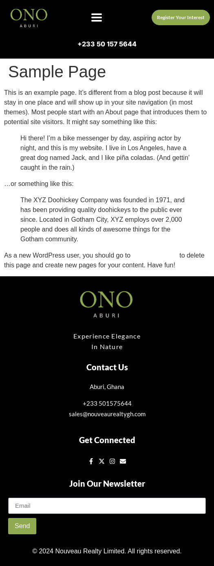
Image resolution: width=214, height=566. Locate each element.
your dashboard (155, 255)
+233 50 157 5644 (107, 44)
